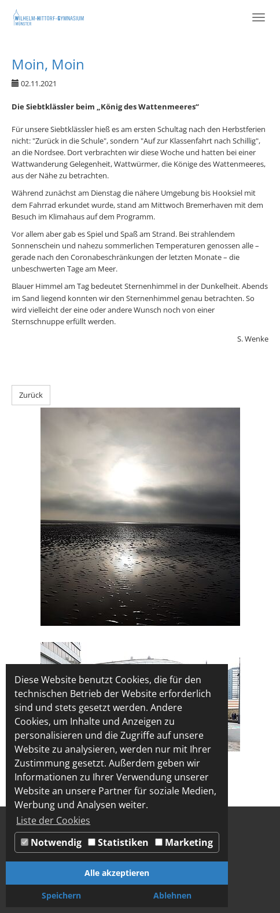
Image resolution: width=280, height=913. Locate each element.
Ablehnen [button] (172, 895)
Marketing (184, 842)
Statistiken (118, 842)
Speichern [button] (61, 895)
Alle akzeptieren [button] (116, 872)
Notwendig (51, 842)
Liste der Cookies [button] (53, 820)
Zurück (31, 395)
